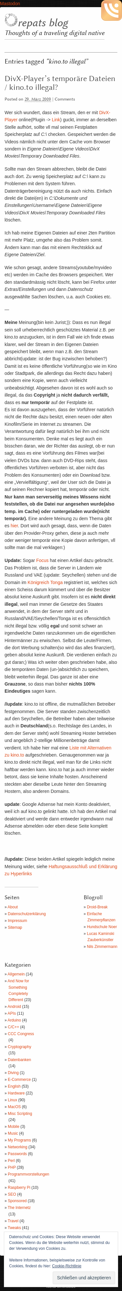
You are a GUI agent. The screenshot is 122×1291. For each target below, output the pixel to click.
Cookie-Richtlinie (66, 1266)
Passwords (17, 1154)
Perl (11, 1160)
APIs (11, 1013)
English (14, 1086)
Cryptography (19, 1047)
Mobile (13, 1126)
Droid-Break (97, 907)
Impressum (17, 920)
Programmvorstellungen (28, 1174)
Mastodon (10, 3)
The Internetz (19, 1207)
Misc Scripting (20, 1113)
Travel (13, 1221)
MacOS (14, 1107)
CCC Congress (21, 1034)
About (12, 907)
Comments (65, 99)
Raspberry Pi (19, 1187)
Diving (13, 1072)
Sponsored (17, 1201)
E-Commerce (19, 1079)
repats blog (43, 23)
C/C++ (13, 1027)
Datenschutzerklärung (27, 914)
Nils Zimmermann (102, 946)
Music (13, 1133)
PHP (12, 1167)
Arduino (14, 1020)
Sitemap (15, 927)
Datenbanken (19, 1060)
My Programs (19, 1140)
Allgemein (16, 974)
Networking (17, 1147)
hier (14, 525)
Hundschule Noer (102, 927)
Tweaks (14, 1227)
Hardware (16, 1093)
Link (56, 119)
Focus (42, 560)
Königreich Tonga (45, 582)
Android (14, 1006)
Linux (12, 1100)
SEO (12, 1194)
